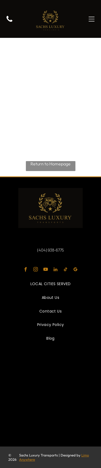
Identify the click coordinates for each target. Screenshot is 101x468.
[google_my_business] (75, 270)
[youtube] (45, 270)
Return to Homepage (50, 163)
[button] (92, 19)
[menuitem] (50, 284)
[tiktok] (65, 270)
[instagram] (35, 270)
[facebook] (25, 270)
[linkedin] (55, 270)
